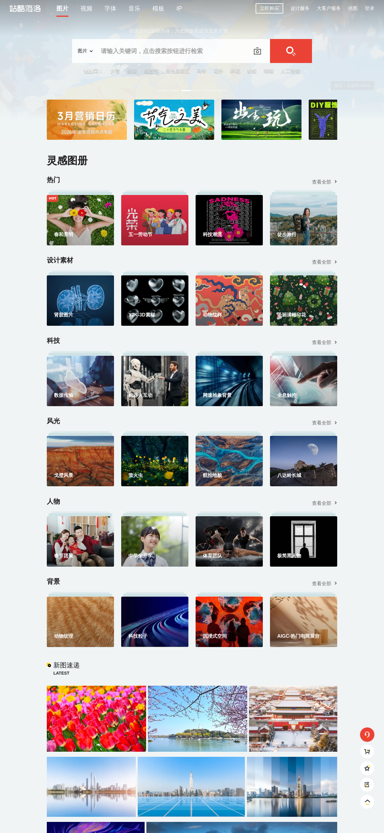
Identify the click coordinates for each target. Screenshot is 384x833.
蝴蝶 (269, 70)
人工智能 (290, 70)
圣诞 (132, 70)
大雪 (115, 70)
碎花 (235, 70)
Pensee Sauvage (355, 85)
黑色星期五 (178, 70)
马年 (201, 70)
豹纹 (252, 70)
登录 (369, 8)
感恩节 (151, 70)
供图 (353, 8)
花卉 (218, 70)
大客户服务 (329, 8)
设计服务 (300, 8)
